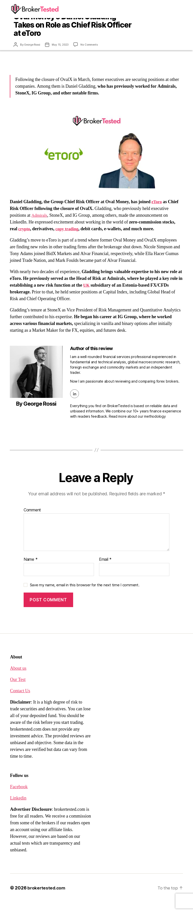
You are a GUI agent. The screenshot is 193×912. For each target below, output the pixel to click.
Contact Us (20, 701)
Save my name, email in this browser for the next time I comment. (84, 595)
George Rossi (33, 55)
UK (86, 295)
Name (30, 569)
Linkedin (18, 808)
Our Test (18, 690)
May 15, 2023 (63, 55)
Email (105, 569)
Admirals (39, 225)
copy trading (68, 239)
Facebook (19, 797)
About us (18, 678)
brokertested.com (47, 897)
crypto (24, 239)
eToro (157, 212)
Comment (32, 520)
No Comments (93, 55)
